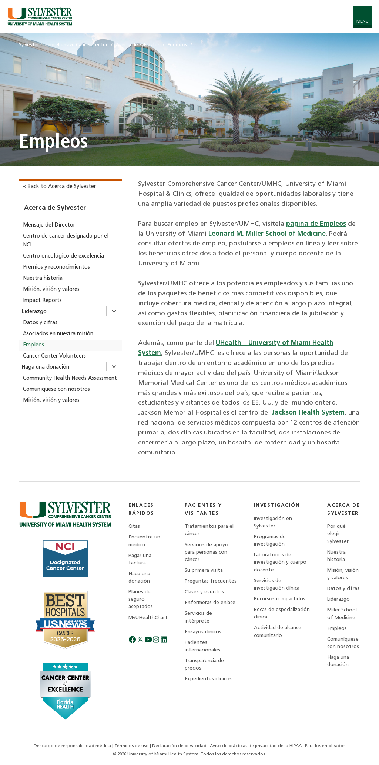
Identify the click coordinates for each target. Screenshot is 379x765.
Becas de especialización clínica (282, 613)
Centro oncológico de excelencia (63, 256)
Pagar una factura (139, 559)
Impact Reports (42, 300)
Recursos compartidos (279, 599)
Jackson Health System (308, 413)
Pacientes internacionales (202, 646)
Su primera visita (204, 570)
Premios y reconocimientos (56, 267)
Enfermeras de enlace (210, 602)
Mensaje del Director (49, 225)
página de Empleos (316, 224)
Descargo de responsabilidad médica (73, 746)
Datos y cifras (40, 323)
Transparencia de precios (204, 664)
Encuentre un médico (144, 541)
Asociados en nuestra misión (58, 334)
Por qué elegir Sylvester (338, 534)
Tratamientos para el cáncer (209, 530)
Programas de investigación (270, 540)
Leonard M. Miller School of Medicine (267, 234)
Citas (134, 526)
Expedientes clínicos (208, 679)
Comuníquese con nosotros (56, 389)
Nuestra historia (43, 278)
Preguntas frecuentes (211, 581)
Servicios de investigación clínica (276, 584)
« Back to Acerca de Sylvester (59, 186)
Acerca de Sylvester (55, 208)
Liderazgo (34, 312)
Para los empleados (325, 746)
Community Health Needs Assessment (70, 378)
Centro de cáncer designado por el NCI (65, 241)
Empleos (33, 345)
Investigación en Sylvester (273, 522)
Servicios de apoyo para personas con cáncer (206, 552)
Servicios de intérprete (198, 617)
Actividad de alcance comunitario (277, 631)
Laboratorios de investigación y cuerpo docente (280, 562)
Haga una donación (45, 367)
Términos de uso (132, 746)
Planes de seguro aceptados (140, 599)
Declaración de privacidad (180, 746)
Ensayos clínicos (203, 632)
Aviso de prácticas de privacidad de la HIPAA (256, 746)
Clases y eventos (204, 592)
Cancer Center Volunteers (54, 356)
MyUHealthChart (148, 617)
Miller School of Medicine (342, 614)
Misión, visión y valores (51, 289)
